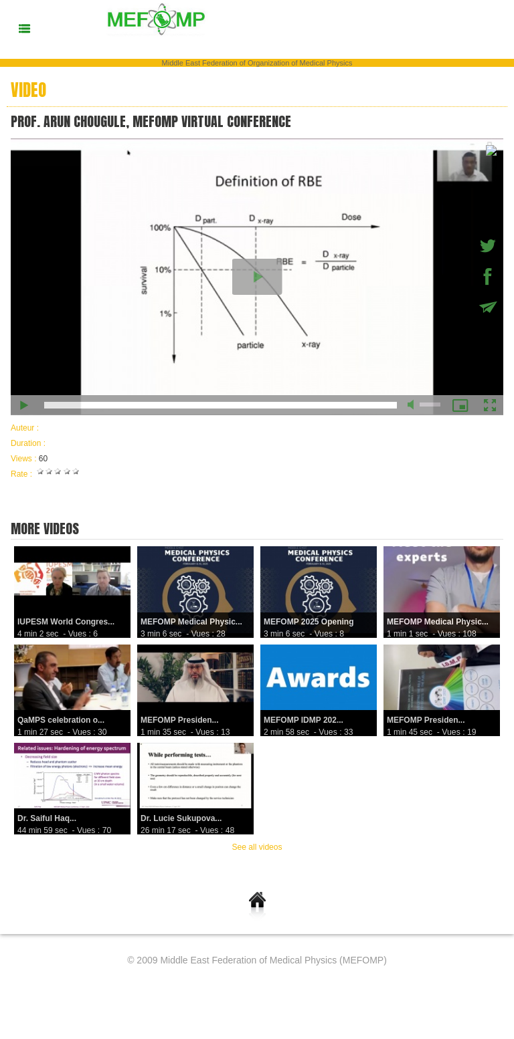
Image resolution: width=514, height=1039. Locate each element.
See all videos (257, 847)
